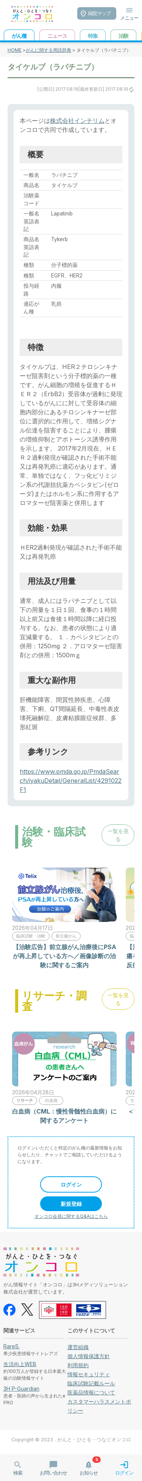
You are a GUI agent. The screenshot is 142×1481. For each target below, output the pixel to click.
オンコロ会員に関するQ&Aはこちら (71, 1216)
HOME (15, 50)
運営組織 (78, 1347)
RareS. (11, 1346)
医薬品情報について (91, 1392)
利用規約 (78, 1365)
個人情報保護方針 (88, 1356)
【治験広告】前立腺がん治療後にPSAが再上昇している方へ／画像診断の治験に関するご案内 (64, 956)
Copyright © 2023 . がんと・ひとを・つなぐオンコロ (71, 1439)
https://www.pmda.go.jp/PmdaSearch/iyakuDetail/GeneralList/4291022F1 (71, 780)
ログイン (71, 1184)
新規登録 (71, 1204)
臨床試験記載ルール (91, 1383)
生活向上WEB (19, 1364)
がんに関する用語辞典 (48, 50)
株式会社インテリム (77, 120)
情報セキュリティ (88, 1374)
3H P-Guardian (21, 1388)
